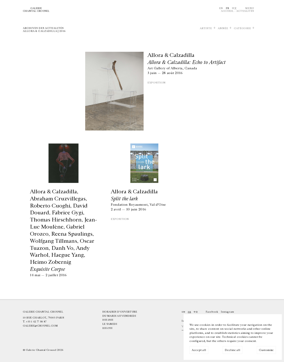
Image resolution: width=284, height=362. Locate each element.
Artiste (206, 28)
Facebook (212, 311)
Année (223, 28)
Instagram (227, 311)
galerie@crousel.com (40, 325)
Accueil (227, 11)
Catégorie (242, 28)
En (221, 8)
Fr (227, 8)
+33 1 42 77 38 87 (36, 321)
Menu (249, 8)
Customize (266, 350)
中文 (234, 8)
